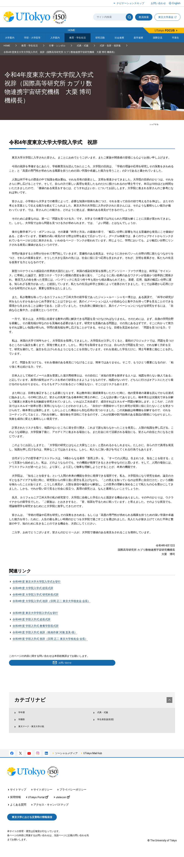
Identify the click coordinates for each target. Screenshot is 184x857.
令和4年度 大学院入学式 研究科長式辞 (36, 594)
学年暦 (25, 716)
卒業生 (175, 37)
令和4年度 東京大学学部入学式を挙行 (35, 613)
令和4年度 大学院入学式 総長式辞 (33, 588)
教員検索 (144, 17)
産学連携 (138, 37)
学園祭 (25, 724)
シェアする (154, 124)
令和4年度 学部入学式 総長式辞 (31, 619)
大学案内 (9, 37)
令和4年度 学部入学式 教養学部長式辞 (36, 626)
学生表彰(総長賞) (107, 724)
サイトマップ (18, 796)
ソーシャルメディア (66, 759)
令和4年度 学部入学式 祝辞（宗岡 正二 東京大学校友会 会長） (50, 638)
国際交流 (157, 37)
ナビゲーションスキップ (130, 3)
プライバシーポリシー (72, 796)
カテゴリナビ (92, 701)
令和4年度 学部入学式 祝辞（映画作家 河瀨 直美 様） (45, 632)
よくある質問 (18, 811)
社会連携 (119, 37)
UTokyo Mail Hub (92, 759)
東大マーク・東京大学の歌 (37, 732)
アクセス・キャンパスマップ (50, 811)
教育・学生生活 (77, 37)
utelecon (63, 804)
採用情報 (15, 804)
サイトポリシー (42, 796)
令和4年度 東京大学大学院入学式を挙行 (37, 581)
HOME (7, 45)
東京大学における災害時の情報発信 (32, 823)
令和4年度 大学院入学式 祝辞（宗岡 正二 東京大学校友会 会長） (51, 601)
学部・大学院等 (32, 37)
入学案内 (55, 37)
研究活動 (100, 37)
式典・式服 (82, 45)
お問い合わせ (158, 3)
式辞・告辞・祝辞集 (110, 45)
